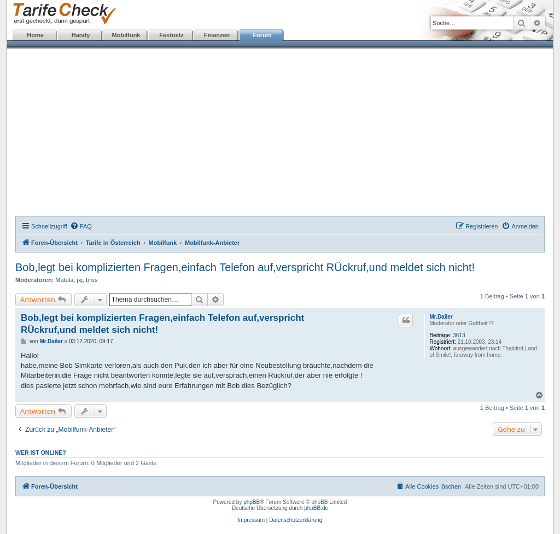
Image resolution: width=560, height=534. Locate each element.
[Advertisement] (280, 133)
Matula (64, 280)
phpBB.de (316, 508)
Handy (81, 35)
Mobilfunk (126, 35)
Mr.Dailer (440, 317)
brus (91, 280)
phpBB (251, 502)
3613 (459, 335)
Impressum (251, 520)
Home (35, 35)
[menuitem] (81, 226)
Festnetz (171, 35)
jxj (80, 280)
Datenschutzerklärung (295, 520)
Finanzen (217, 35)
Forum (262, 35)
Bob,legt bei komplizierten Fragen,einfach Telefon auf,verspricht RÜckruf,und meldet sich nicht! (245, 267)
